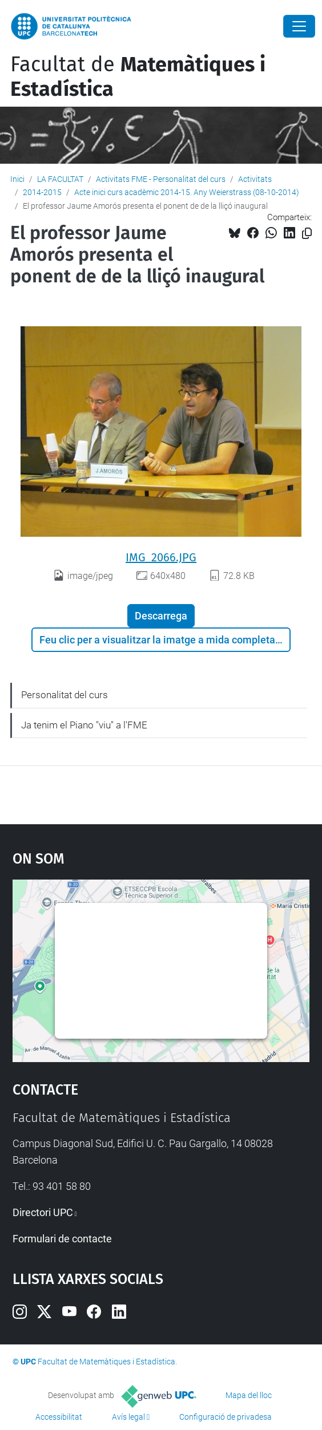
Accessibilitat (58, 1416)
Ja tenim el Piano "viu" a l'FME (84, 725)
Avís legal (128, 1416)
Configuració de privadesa (225, 1416)
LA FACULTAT (60, 179)
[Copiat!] (307, 233)
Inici (17, 179)
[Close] (299, 26)
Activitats (255, 179)
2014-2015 (42, 192)
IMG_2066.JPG (161, 557)
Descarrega (161, 616)
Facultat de (137, 77)
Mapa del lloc (249, 1395)
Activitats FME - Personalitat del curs (161, 179)
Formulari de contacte (62, 1239)
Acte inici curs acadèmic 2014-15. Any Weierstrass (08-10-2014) (186, 192)
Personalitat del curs (64, 694)
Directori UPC (43, 1212)
